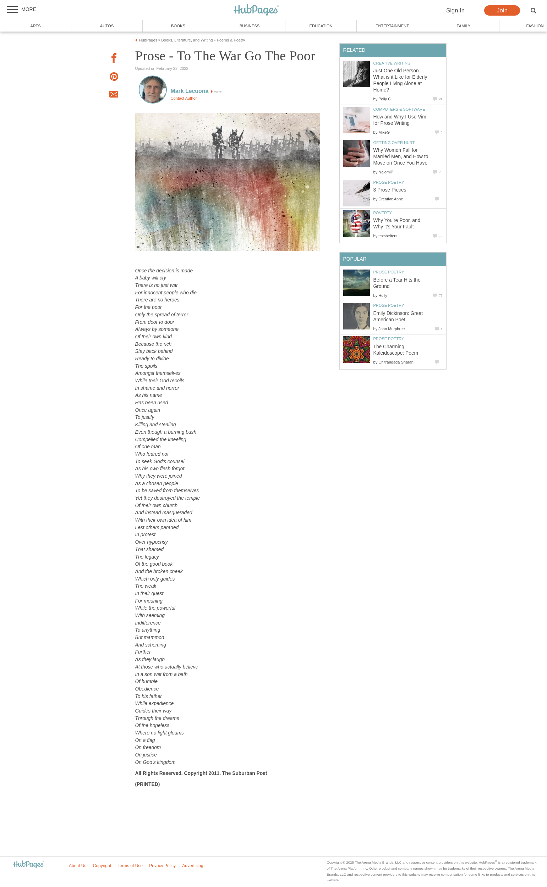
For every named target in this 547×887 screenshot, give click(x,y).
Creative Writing (392, 63)
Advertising (192, 865)
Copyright (102, 865)
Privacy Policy (162, 865)
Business (250, 26)
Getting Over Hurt (394, 142)
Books (178, 26)
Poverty (382, 213)
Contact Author (184, 98)
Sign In (455, 10)
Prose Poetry (388, 182)
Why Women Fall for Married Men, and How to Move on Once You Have (400, 157)
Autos (107, 26)
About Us (77, 865)
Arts (35, 26)
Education (320, 26)
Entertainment (392, 26)
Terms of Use (130, 865)
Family (464, 26)
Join (502, 10)
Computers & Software (399, 109)
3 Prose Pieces (389, 190)
